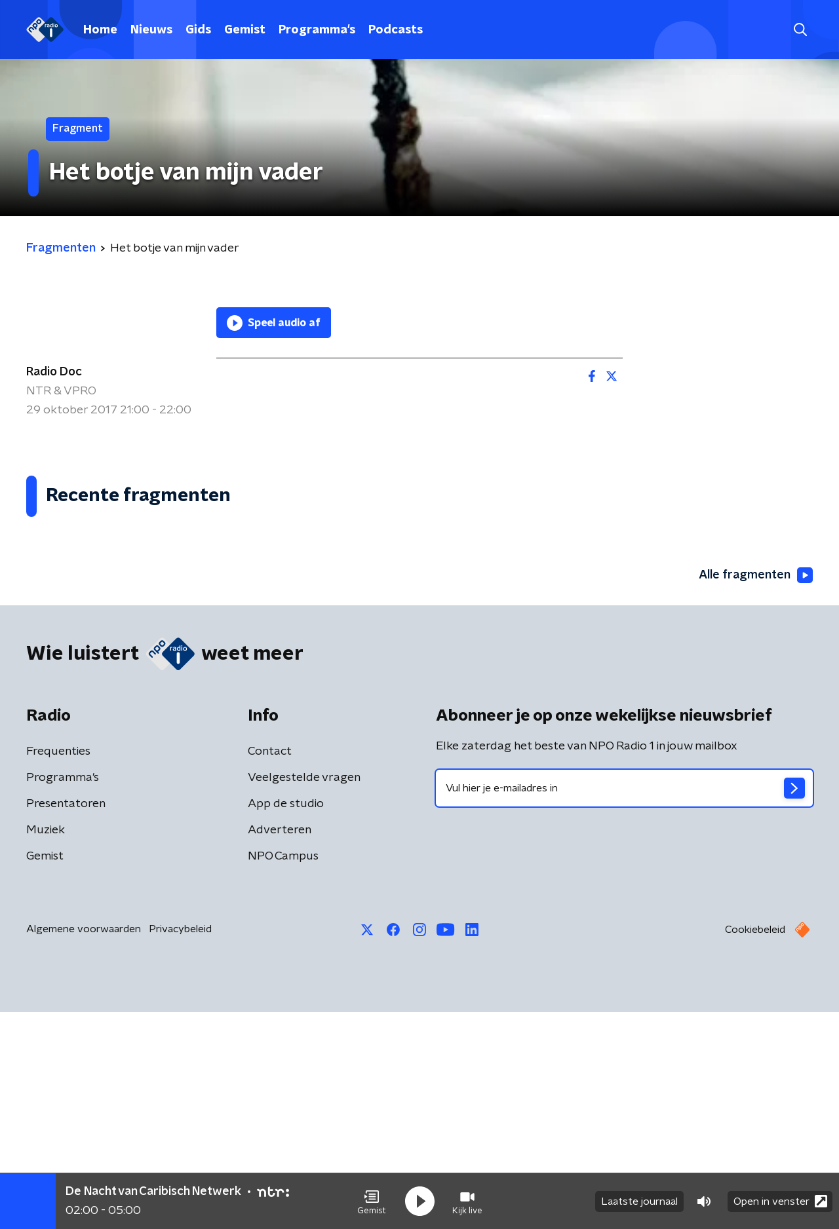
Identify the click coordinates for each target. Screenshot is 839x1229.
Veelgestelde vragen (304, 994)
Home (100, 30)
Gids (198, 30)
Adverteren (279, 1047)
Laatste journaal (639, 1201)
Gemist (244, 30)
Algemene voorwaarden (83, 1146)
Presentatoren (66, 1021)
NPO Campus (283, 1073)
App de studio (286, 1021)
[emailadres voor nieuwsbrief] (624, 1005)
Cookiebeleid (755, 1146)
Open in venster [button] (780, 1201)
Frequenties (58, 968)
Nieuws (151, 30)
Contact (270, 968)
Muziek (45, 1047)
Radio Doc (54, 372)
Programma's (317, 30)
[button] (372, 1201)
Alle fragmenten (756, 793)
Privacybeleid (180, 1146)
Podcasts (395, 30)
